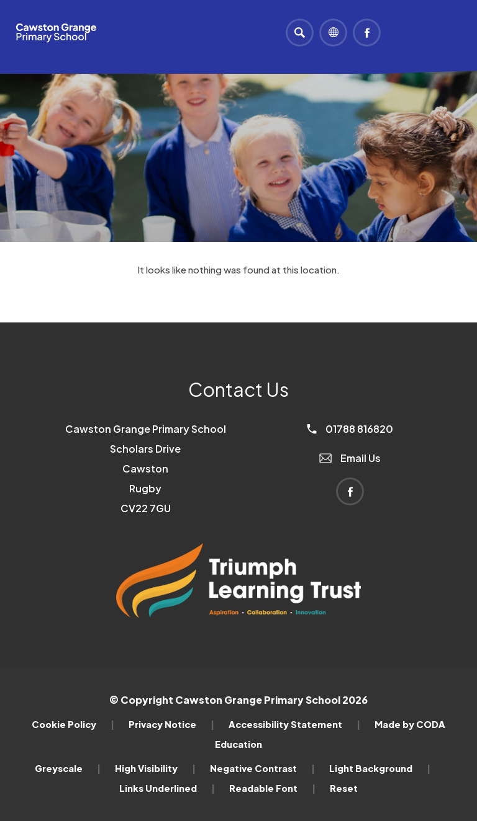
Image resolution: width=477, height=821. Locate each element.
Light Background (379, 768)
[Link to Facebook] (367, 33)
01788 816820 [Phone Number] (350, 428)
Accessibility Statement (294, 724)
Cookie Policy (73, 724)
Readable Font (272, 788)
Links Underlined (167, 788)
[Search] (300, 33)
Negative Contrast (262, 768)
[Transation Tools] (333, 33)
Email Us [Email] (350, 457)
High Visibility (155, 768)
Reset (344, 788)
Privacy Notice (171, 724)
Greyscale (68, 768)
